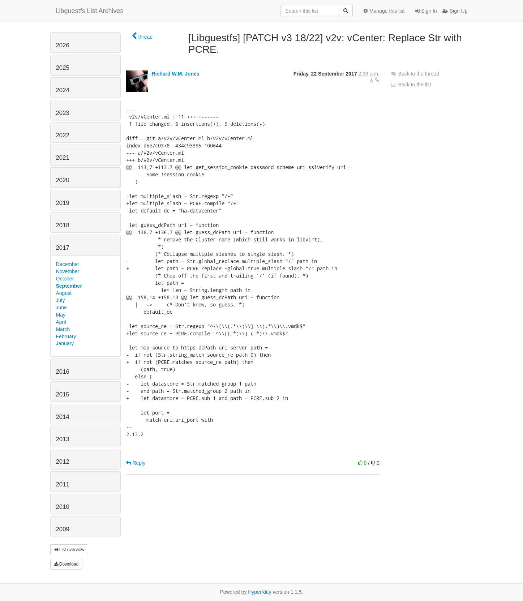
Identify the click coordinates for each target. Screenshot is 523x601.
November (68, 271)
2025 (62, 67)
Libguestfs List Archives (90, 10)
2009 (62, 529)
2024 (62, 90)
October (65, 279)
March (63, 329)
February (66, 336)
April (61, 322)
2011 (62, 484)
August (64, 293)
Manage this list (384, 11)
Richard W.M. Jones (175, 74)
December (68, 264)
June (61, 307)
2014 (62, 416)
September (69, 286)
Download (66, 564)
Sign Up (455, 11)
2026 (62, 45)
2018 (62, 225)
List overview (69, 549)
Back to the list (410, 84)
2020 (62, 180)
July (60, 300)
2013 (62, 439)
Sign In (426, 11)
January (65, 343)
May (60, 315)
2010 (62, 506)
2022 (62, 135)
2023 (62, 113)
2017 (62, 247)
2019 (62, 202)
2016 (62, 371)
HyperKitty (259, 592)
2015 (62, 394)
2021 (62, 157)
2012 (62, 461)
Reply (136, 463)
